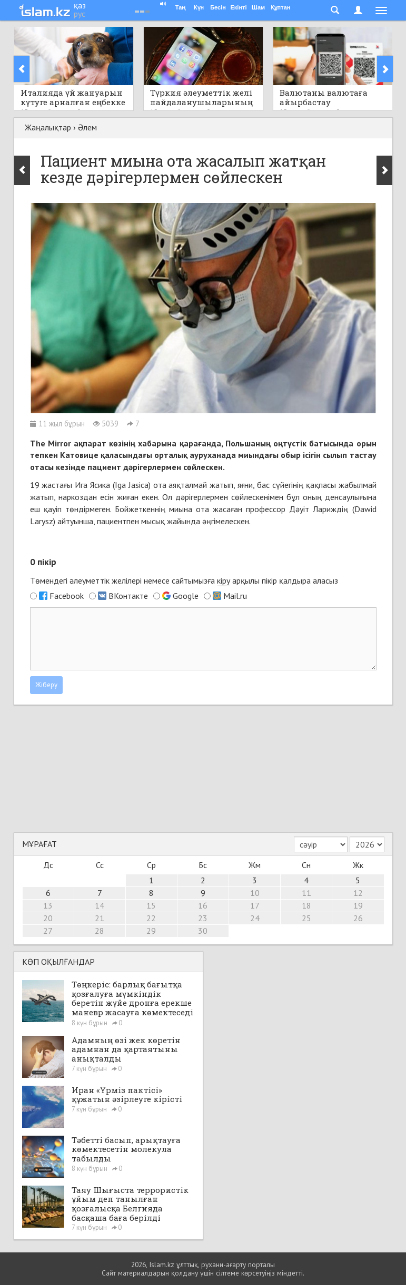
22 (151, 918)
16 (202, 905)
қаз (80, 5)
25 (306, 918)
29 (151, 930)
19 (358, 905)
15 (151, 905)
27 (48, 930)
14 (99, 905)
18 (306, 905)
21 (99, 918)
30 (202, 930)
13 (48, 905)
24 (255, 918)
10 (255, 893)
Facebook (66, 595)
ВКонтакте (128, 595)
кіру (223, 580)
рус (79, 13)
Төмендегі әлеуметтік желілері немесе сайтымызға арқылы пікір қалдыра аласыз (184, 580)
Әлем (87, 127)
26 (358, 918)
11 (306, 893)
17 (255, 905)
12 (358, 893)
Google (186, 595)
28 (99, 930)
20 (48, 918)
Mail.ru (235, 595)
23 (202, 918)
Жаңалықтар (48, 127)
